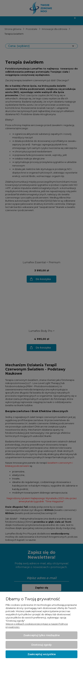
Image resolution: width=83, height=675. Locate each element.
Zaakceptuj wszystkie (42, 654)
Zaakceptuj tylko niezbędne (41, 635)
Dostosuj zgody (41, 644)
